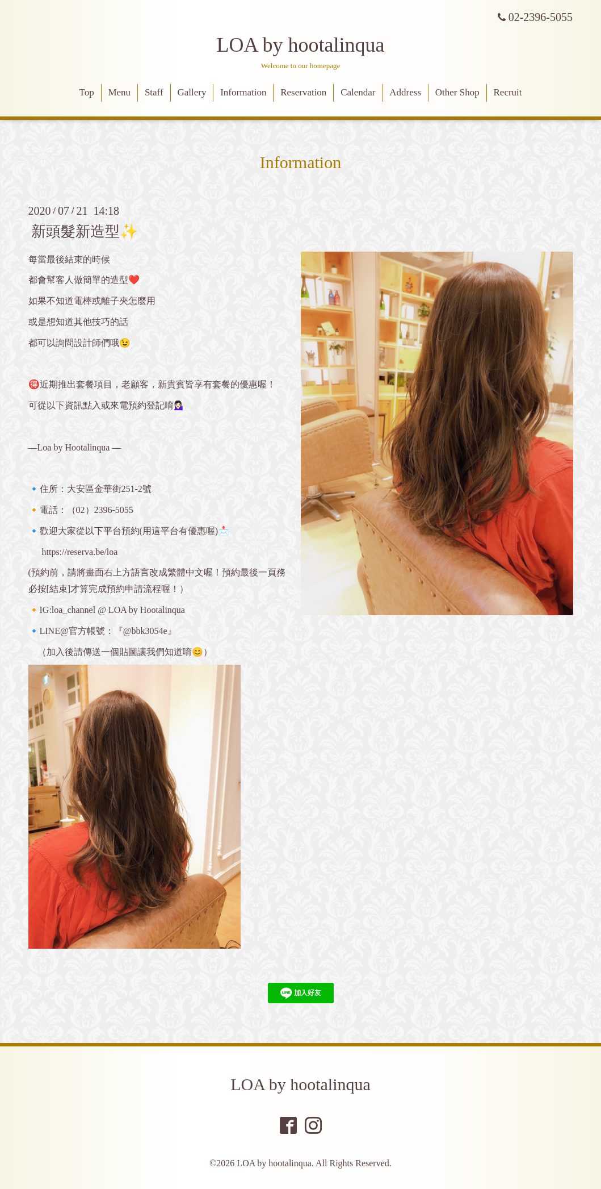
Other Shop (457, 92)
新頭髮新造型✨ (84, 231)
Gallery (191, 92)
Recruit (508, 92)
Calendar (358, 92)
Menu (119, 92)
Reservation (303, 92)
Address (405, 92)
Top (86, 92)
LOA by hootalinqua (301, 45)
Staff (154, 92)
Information (243, 92)
